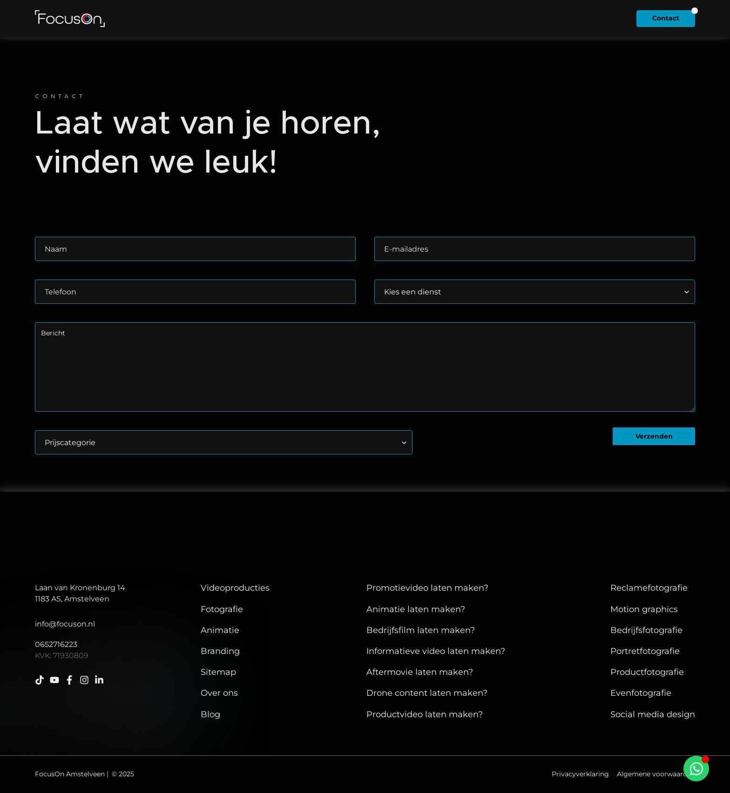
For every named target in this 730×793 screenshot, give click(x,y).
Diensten (357, 18)
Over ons (424, 18)
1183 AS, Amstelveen (72, 598)
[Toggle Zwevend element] (696, 768)
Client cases (290, 18)
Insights (489, 18)
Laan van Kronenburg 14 (80, 587)
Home (232, 18)
